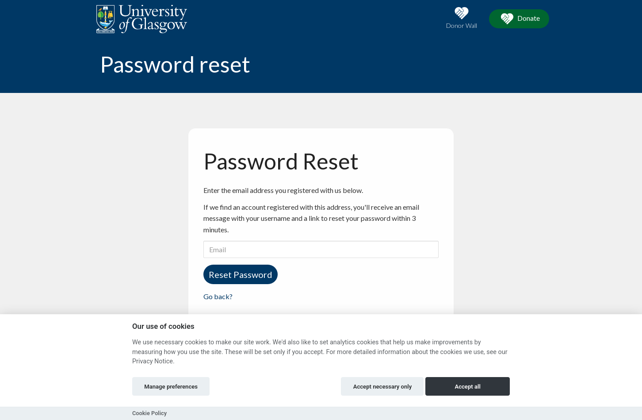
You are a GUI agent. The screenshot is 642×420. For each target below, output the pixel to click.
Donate (519, 19)
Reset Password (240, 274)
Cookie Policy (149, 413)
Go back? (218, 296)
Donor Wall (461, 18)
